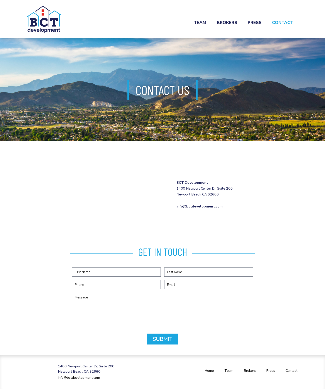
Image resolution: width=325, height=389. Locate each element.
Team (200, 23)
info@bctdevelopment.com (199, 206)
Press (255, 23)
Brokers (227, 23)
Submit (163, 339)
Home (209, 370)
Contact (282, 23)
